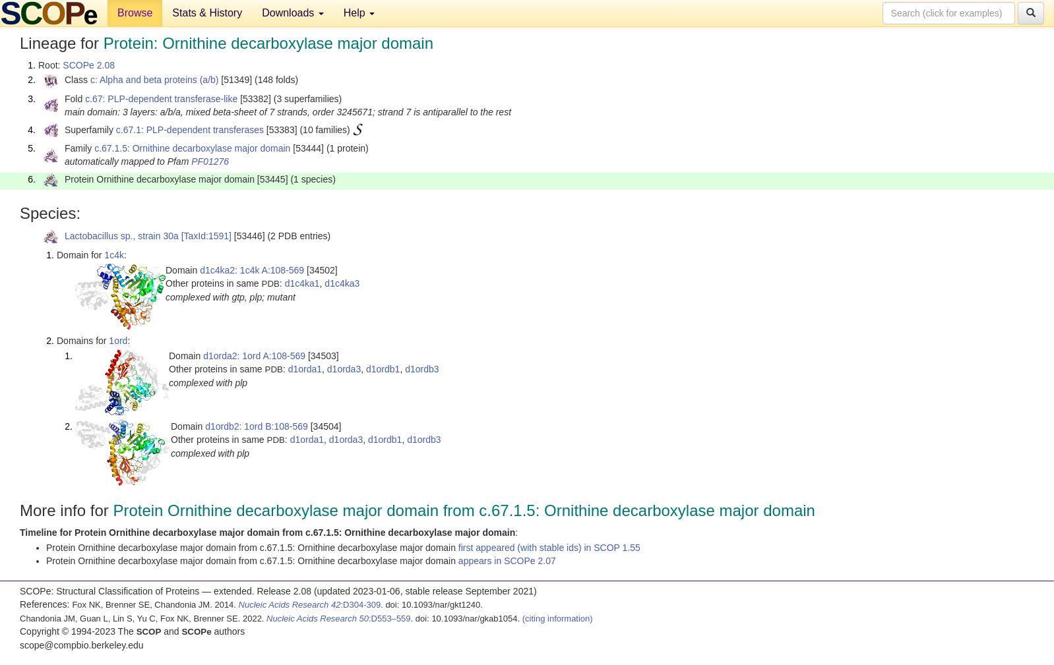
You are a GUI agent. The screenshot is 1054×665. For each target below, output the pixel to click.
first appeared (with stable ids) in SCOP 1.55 (549, 547)
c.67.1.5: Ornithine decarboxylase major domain (192, 148)
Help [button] (359, 12)
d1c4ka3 (342, 283)
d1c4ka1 (302, 283)
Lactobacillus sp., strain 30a (122, 236)
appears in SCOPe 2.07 (507, 561)
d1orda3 (344, 369)
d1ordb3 (422, 369)
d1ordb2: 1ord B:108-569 (256, 426)
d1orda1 (305, 369)
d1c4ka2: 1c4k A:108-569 (252, 270)
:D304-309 (310, 605)
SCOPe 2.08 (89, 65)
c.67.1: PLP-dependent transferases (190, 130)
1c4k (114, 255)
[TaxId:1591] (206, 236)
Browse (134, 12)
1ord (118, 340)
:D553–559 (338, 618)
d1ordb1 (383, 369)
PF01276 (210, 161)
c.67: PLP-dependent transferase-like (161, 99)
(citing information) (557, 618)
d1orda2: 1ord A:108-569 (254, 356)
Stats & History (207, 12)
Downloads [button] (293, 12)
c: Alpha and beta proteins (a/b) (154, 79)
